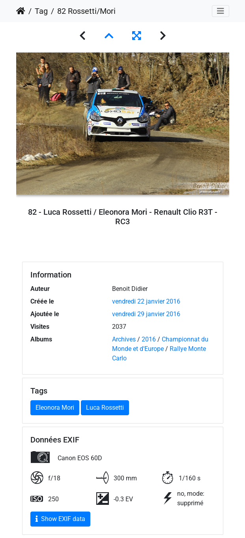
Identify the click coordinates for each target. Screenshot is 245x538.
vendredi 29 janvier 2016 (146, 314)
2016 (149, 339)
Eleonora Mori (55, 407)
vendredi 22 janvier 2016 (146, 301)
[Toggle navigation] (220, 11)
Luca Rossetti (105, 407)
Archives (124, 339)
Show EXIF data (60, 519)
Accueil (20, 11)
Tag (41, 11)
